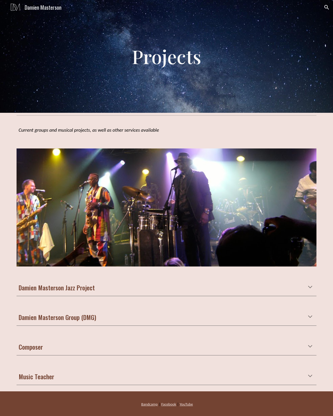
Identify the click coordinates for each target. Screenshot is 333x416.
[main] (166, 56)
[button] (326, 7)
